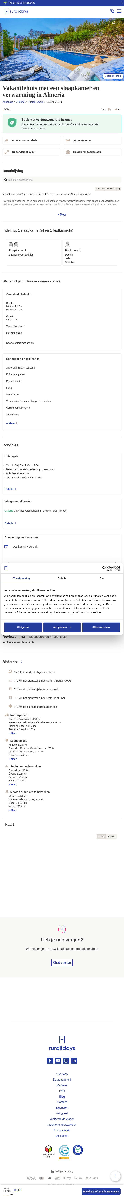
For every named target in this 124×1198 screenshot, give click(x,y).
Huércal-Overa (35, 101)
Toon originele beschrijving (108, 188)
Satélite (111, 836)
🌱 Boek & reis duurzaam (19, 3)
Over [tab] (102, 578)
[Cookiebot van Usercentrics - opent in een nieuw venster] (105, 568)
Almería (20, 101)
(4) (8, 1194)
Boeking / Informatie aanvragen (101, 1191)
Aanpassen (62, 627)
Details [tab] (62, 578)
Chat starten (62, 962)
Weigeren (23, 627)
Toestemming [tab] (21, 578)
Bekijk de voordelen (34, 128)
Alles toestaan (101, 627)
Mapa (101, 836)
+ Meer (62, 204)
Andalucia (8, 101)
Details (10, 489)
